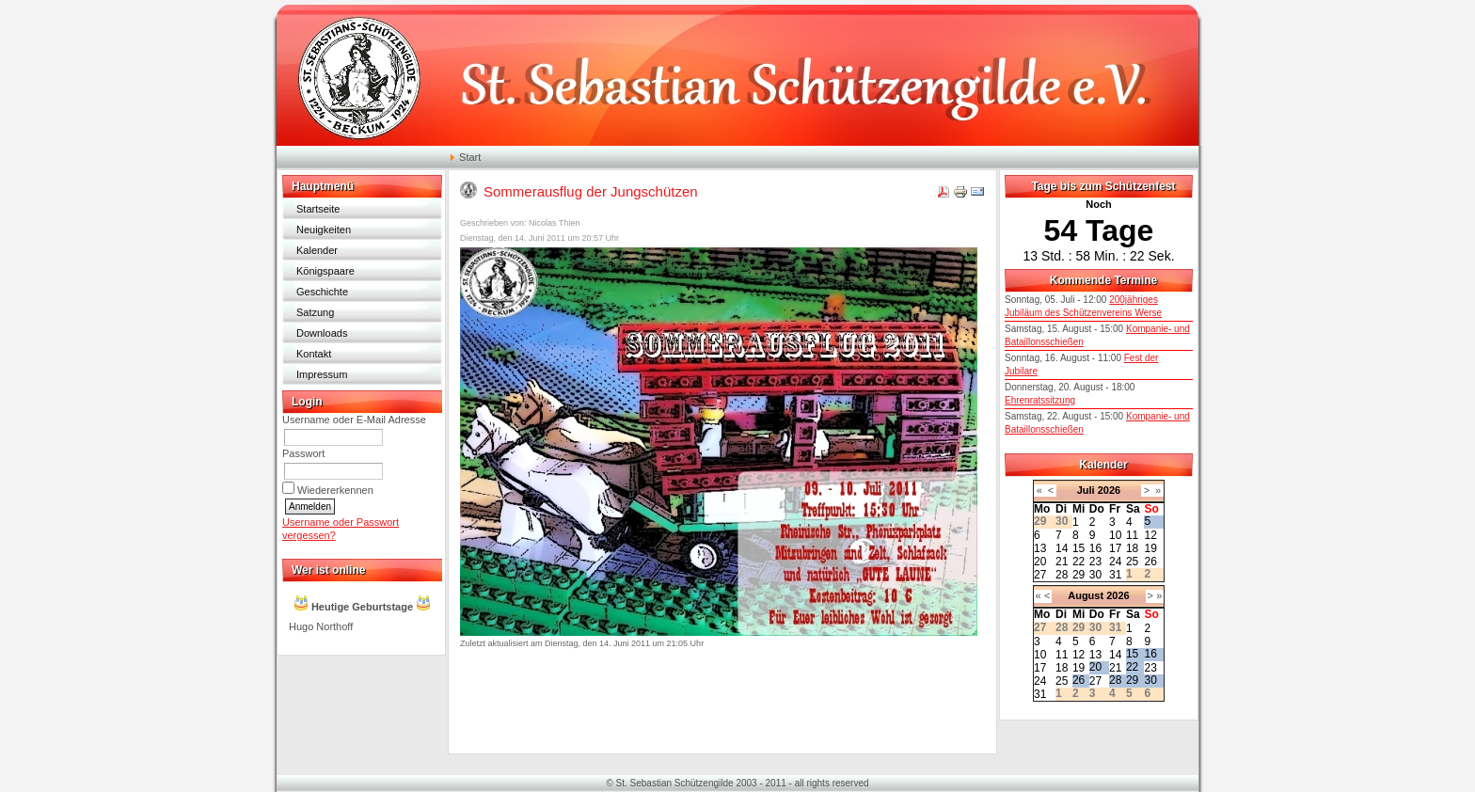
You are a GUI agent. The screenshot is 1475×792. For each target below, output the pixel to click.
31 (1115, 574)
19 (1150, 548)
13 (1040, 548)
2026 (1109, 490)
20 (1040, 561)
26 (1150, 561)
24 (1115, 561)
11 (1132, 535)
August (1085, 595)
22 (1078, 561)
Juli (1086, 490)
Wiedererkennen (335, 490)
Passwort (303, 453)
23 (1095, 561)
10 (1115, 535)
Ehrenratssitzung (1040, 400)
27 (1040, 574)
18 (1132, 548)
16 (1095, 548)
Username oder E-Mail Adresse (354, 419)
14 (1061, 548)
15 (1078, 548)
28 (1061, 574)
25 (1132, 561)
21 (1061, 561)
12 (1150, 535)
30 (1095, 574)
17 (1115, 548)
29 (1078, 574)
